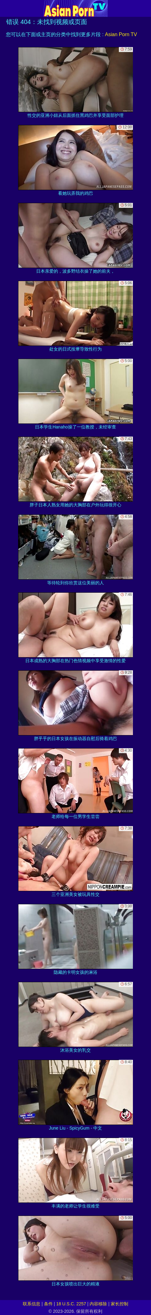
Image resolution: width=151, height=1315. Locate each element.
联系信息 (31, 1303)
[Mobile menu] (6, 8)
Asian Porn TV (121, 34)
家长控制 (119, 1303)
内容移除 (98, 1303)
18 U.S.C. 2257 (71, 1303)
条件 (48, 1303)
